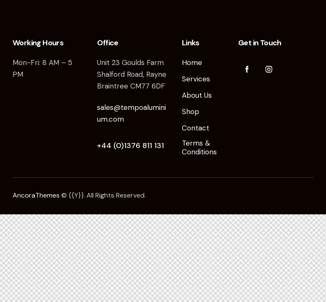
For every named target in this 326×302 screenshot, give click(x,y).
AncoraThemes (36, 195)
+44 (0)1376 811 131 (130, 146)
